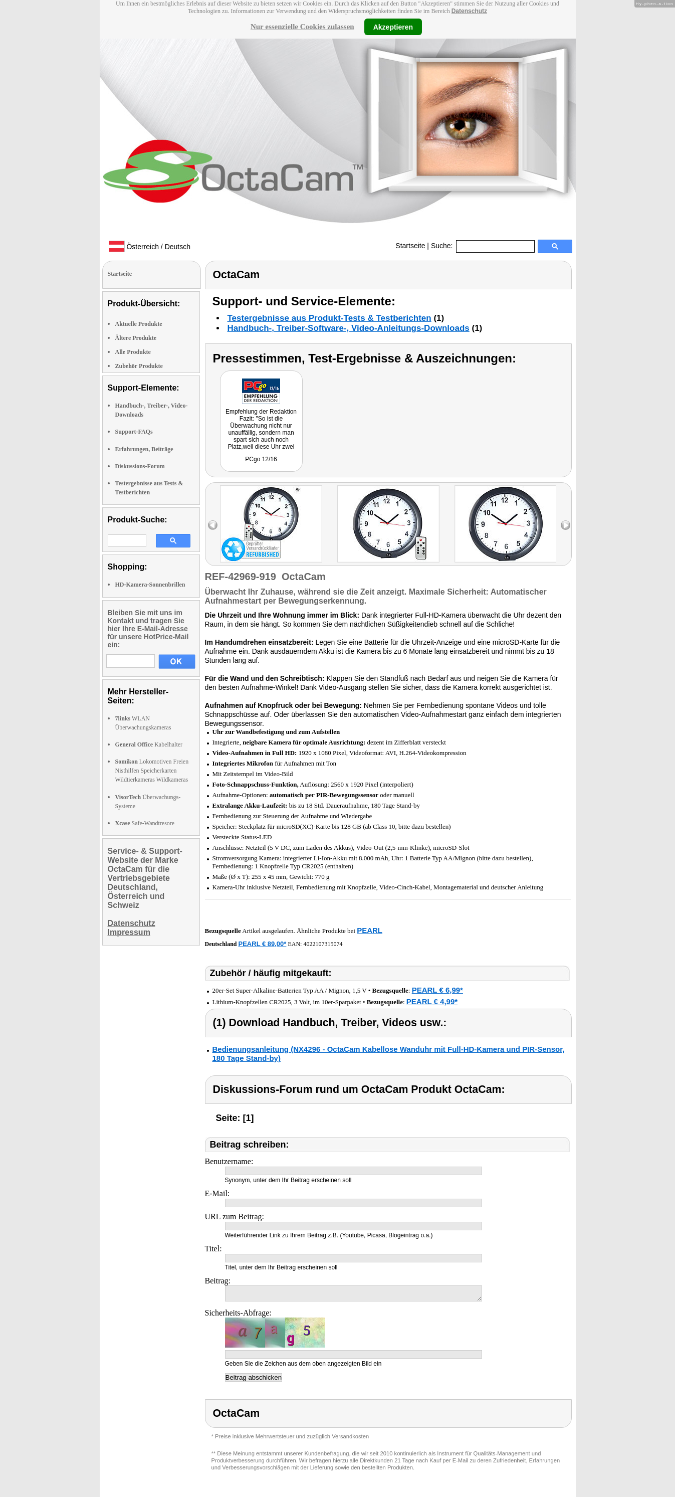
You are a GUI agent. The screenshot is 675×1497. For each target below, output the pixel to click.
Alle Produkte (133, 351)
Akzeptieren (393, 27)
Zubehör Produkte (139, 365)
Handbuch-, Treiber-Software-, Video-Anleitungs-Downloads (349, 328)
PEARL (369, 930)
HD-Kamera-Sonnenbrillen (150, 584)
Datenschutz (469, 11)
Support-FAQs (134, 431)
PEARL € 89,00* (263, 944)
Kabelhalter (149, 744)
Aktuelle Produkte (138, 323)
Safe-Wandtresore (145, 823)
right (565, 525)
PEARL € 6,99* (437, 990)
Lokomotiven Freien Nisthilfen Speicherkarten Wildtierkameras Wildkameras (152, 770)
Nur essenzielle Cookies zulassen (302, 27)
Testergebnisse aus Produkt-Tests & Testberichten (329, 318)
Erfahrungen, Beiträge (144, 449)
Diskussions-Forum (140, 466)
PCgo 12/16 (261, 459)
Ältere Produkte (136, 337)
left (212, 525)
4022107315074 (322, 944)
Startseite (410, 246)
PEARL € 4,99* (432, 1001)
